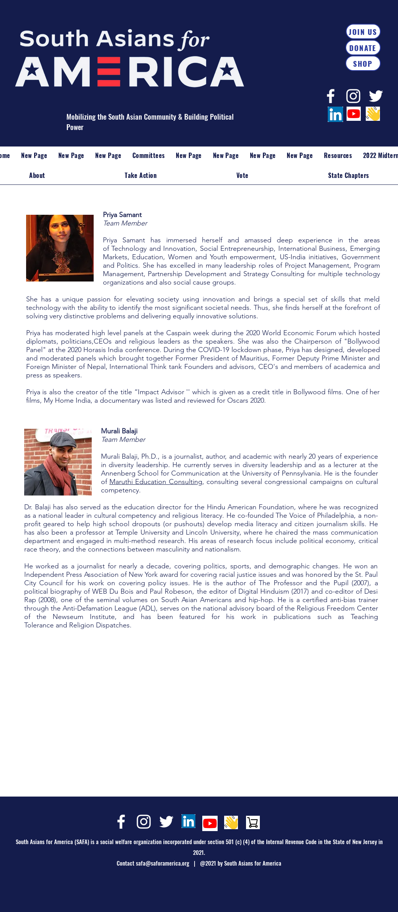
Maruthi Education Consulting (155, 481)
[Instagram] (353, 96)
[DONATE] (363, 47)
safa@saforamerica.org (162, 863)
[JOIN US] (363, 31)
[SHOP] (363, 63)
